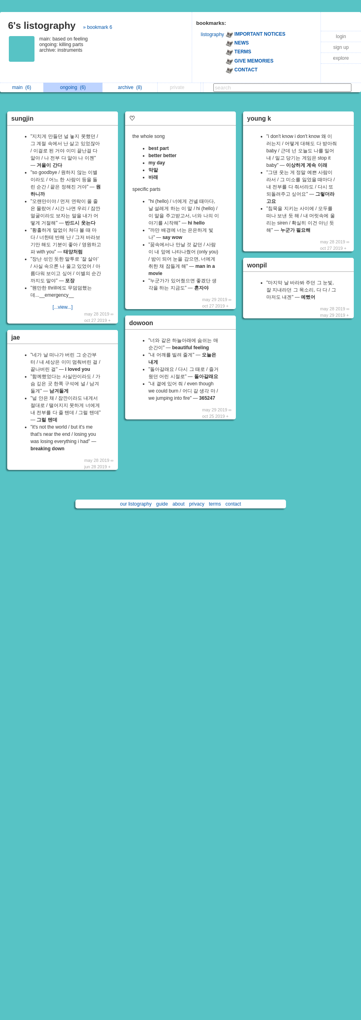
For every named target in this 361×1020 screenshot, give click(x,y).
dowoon (141, 323)
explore (341, 58)
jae (15, 337)
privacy (196, 504)
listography (212, 34)
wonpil (257, 265)
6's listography (41, 25)
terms (215, 504)
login (341, 36)
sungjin (22, 118)
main (21, 87)
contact (233, 504)
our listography (136, 504)
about (178, 504)
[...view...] (63, 307)
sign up (341, 47)
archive (130, 87)
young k (259, 118)
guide (162, 504)
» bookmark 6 (97, 27)
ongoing (73, 87)
